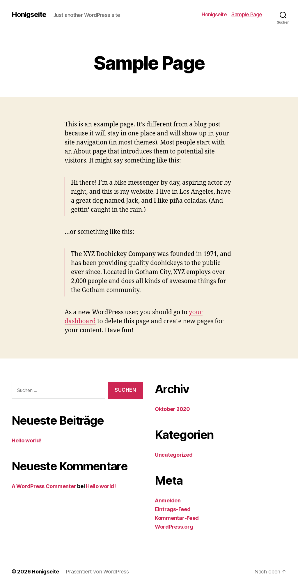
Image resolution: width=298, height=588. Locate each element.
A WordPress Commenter (44, 486)
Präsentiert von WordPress (97, 571)
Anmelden (168, 500)
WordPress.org (174, 527)
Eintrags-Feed (173, 509)
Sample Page (246, 14)
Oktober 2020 (172, 409)
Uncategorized (174, 455)
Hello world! (27, 440)
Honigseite (29, 14)
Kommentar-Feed (177, 518)
